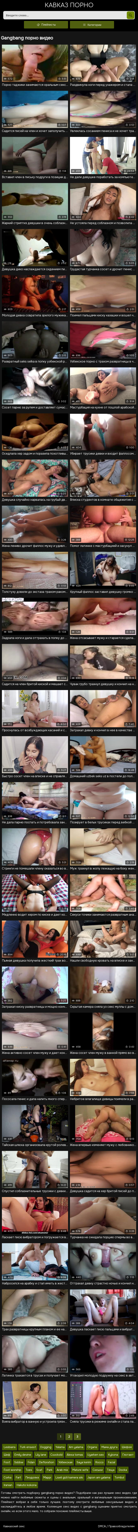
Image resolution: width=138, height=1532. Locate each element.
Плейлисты (46, 24)
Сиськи (98, 1470)
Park (49, 1470)
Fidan (31, 1462)
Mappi (47, 1478)
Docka (123, 1470)
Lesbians (10, 1447)
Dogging (45, 1447)
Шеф (7, 1455)
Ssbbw (18, 1462)
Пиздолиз (32, 1478)
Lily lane (40, 1455)
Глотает (128, 1455)
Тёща (110, 1470)
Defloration (46, 1462)
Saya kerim (84, 1462)
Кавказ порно (69, 6)
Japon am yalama (98, 1478)
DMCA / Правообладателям (116, 1526)
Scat (39, 1470)
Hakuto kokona (26, 1485)
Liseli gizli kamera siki (69, 1478)
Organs (92, 1447)
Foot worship (12, 1470)
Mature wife (80, 1470)
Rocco (99, 1462)
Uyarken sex (95, 1455)
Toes (28, 1470)
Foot (7, 1462)
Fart (18, 1478)
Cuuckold (56, 1455)
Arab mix (62, 1470)
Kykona (113, 1455)
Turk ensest (28, 1447)
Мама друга (109, 1447)
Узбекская (65, 1462)
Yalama (60, 1447)
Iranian (8, 1485)
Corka (7, 1478)
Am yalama (76, 1447)
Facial (111, 1462)
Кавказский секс (14, 1526)
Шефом (127, 1447)
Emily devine (22, 1455)
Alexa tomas (75, 1455)
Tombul (119, 1478)
